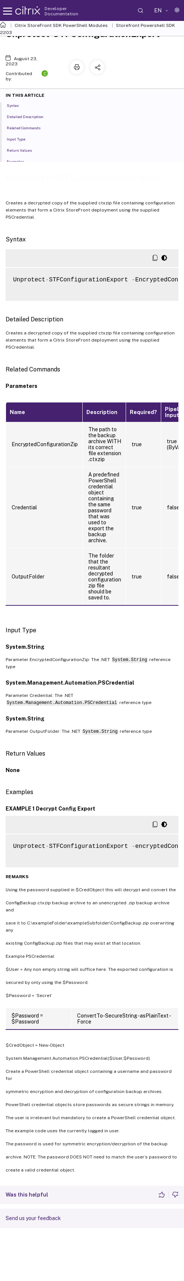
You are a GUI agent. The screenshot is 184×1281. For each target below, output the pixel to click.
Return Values (23, 149)
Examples (19, 161)
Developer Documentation (61, 11)
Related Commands (28, 127)
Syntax (17, 105)
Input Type (20, 138)
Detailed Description (29, 116)
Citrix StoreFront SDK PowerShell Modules (61, 25)
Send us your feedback (33, 1218)
